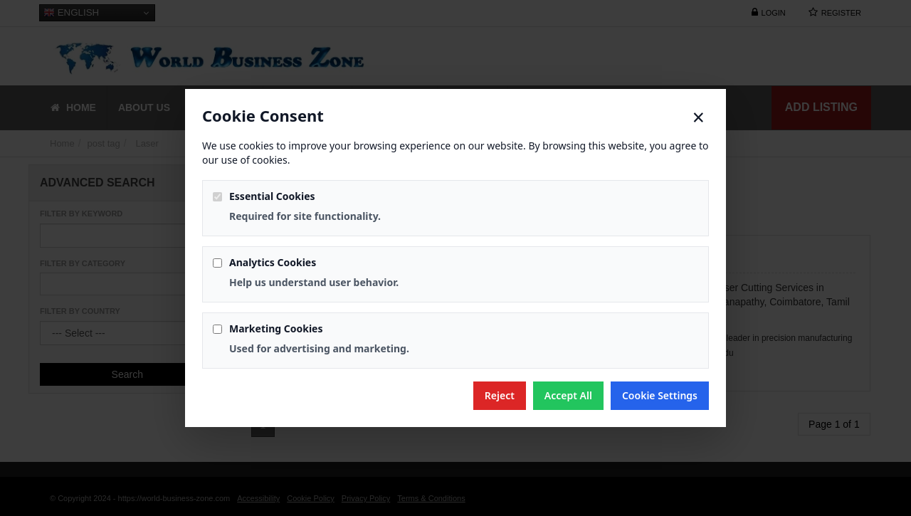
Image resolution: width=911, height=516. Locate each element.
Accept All (568, 395)
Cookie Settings (659, 395)
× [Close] (699, 117)
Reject (500, 395)
